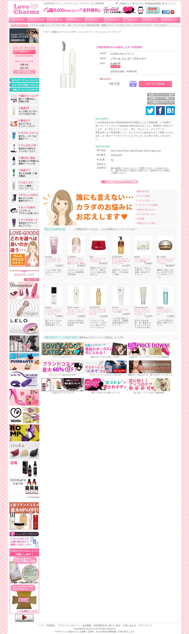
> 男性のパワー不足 (146, 223)
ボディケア (18, 20)
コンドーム (152, 20)
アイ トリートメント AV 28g (142, 260)
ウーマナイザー (59, 25)
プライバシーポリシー (69, 625)
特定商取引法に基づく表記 (107, 625)
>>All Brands (33, 497)
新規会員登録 (154, 3)
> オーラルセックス (146, 214)
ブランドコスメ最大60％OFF (86, 25)
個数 (111, 83)
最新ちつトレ (108, 25)
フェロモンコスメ (124, 25)
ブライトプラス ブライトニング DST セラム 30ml (75, 261)
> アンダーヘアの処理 (147, 205)
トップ (40, 625)
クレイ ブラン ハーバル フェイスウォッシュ (142, 311)
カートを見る (24, 71)
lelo (70, 25)
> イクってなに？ (144, 200)
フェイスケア (37, 20)
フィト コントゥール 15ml (120, 310)
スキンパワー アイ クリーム (98, 260)
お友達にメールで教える (161, 98)
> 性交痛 (140, 218)
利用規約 (51, 625)
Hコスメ (94, 20)
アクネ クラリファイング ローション (165, 311)
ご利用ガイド (125, 3)
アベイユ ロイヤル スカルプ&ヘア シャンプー (120, 261)
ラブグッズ (114, 20)
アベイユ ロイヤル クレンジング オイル (98, 311)
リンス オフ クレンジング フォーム (53, 261)
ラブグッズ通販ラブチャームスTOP (59, 32)
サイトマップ (145, 625)
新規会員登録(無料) (24, 56)
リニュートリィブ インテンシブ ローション (76, 311)
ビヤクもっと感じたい (40, 25)
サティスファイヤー (143, 25)
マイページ (170, 3)
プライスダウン (161, 25)
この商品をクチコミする (161, 102)
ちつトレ (132, 20)
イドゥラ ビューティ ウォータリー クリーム (53, 311)
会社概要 (87, 625)
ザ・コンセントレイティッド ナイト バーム (165, 261)
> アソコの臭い (143, 196)
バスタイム (57, 20)
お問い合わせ (130, 625)
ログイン (140, 3)
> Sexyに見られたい (146, 209)
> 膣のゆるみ (142, 191)
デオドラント (75, 20)
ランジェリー (171, 20)
